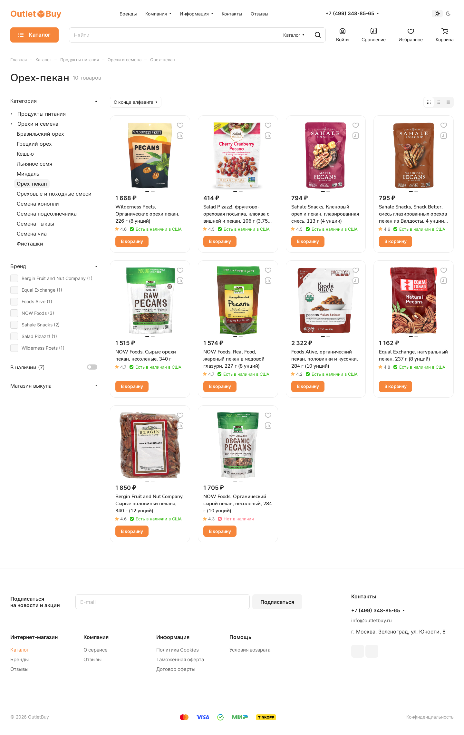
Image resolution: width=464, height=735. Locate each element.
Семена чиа (32, 233)
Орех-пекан (32, 183)
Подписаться (277, 602)
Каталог (19, 650)
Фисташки (30, 243)
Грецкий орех (34, 143)
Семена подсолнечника (47, 213)
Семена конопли (38, 203)
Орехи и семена (37, 124)
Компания (96, 637)
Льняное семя (34, 163)
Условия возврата (249, 650)
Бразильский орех (40, 134)
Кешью (25, 153)
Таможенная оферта (180, 659)
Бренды (19, 659)
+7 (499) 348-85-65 (349, 13)
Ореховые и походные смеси (54, 193)
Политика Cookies (177, 650)
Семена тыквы (35, 223)
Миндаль (28, 173)
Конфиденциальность (430, 717)
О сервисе (95, 650)
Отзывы (19, 669)
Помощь (240, 637)
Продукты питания (41, 114)
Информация (172, 637)
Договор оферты (175, 669)
